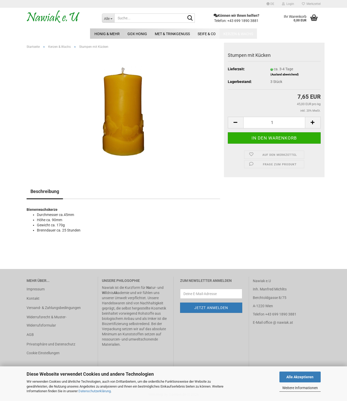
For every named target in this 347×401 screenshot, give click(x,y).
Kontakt (33, 298)
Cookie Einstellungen (43, 353)
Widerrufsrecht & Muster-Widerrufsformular (47, 321)
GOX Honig (137, 34)
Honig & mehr (107, 34)
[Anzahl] (274, 122)
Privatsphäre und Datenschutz (51, 344)
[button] (270, 4)
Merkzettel (311, 4)
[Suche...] (108, 18)
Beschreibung (44, 191)
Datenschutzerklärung (94, 391)
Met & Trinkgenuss (172, 34)
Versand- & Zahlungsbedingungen (54, 308)
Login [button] (288, 4)
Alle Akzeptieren (299, 377)
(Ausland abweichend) (284, 74)
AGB (30, 335)
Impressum (36, 289)
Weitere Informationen (300, 388)
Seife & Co (207, 34)
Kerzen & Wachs (238, 34)
